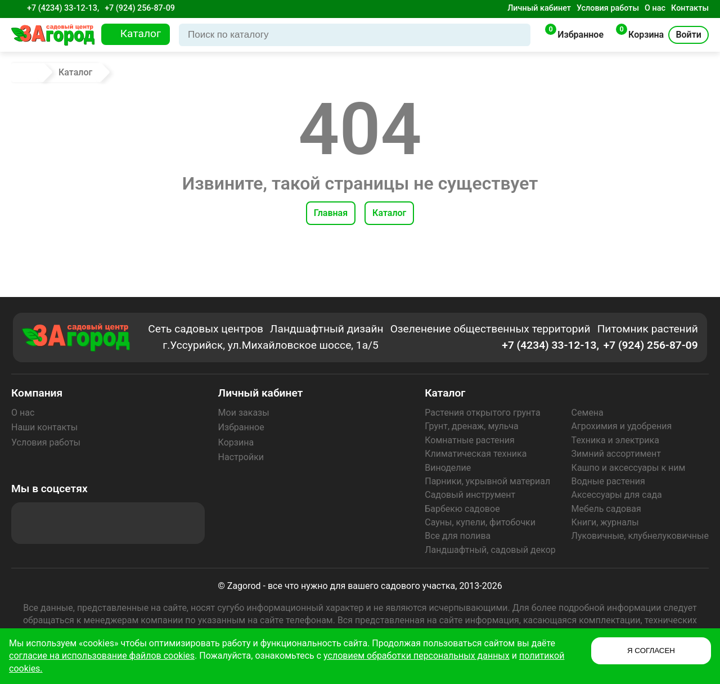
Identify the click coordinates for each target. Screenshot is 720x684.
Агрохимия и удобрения (622, 426)
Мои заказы (243, 412)
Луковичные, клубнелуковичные (640, 535)
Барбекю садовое (462, 508)
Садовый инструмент (470, 494)
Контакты (690, 8)
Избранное (241, 427)
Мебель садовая (606, 508)
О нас (655, 8)
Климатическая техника (475, 453)
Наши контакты (44, 427)
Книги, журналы (605, 522)
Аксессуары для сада (617, 494)
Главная (331, 213)
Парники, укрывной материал (487, 481)
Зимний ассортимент (616, 453)
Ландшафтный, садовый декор (490, 549)
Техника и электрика (615, 440)
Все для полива (457, 535)
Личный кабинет (539, 8)
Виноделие (448, 467)
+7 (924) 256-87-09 (140, 8)
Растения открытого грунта (482, 412)
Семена (588, 412)
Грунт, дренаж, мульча (471, 426)
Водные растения (608, 481)
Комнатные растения (470, 440)
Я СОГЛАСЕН (651, 650)
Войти (688, 34)
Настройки (241, 457)
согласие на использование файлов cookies (102, 655)
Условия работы (608, 8)
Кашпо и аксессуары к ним (629, 467)
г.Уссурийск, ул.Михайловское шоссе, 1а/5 (271, 345)
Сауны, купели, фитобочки (480, 522)
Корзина (236, 442)
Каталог (389, 213)
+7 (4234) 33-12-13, (63, 8)
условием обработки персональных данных (416, 655)
